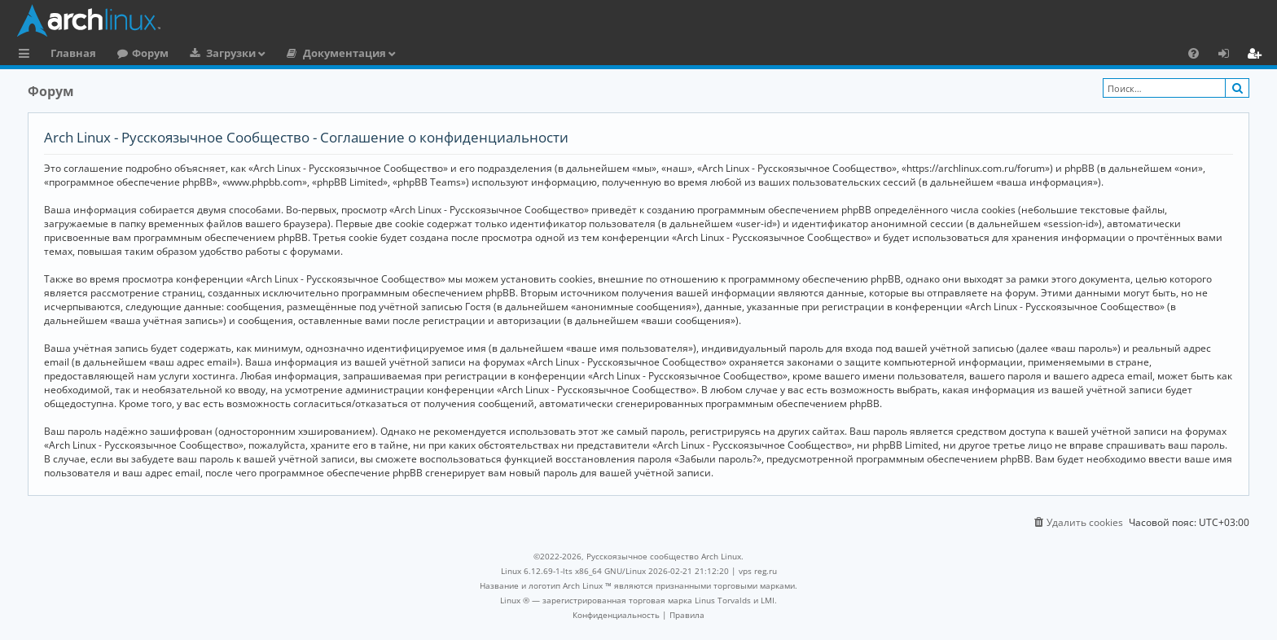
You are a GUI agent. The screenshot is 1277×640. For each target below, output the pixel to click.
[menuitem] (1193, 53)
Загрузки (231, 53)
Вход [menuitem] (1229, 55)
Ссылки (27, 55)
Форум (150, 53)
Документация (344, 53)
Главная (73, 53)
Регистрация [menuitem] (1257, 55)
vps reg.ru (758, 570)
